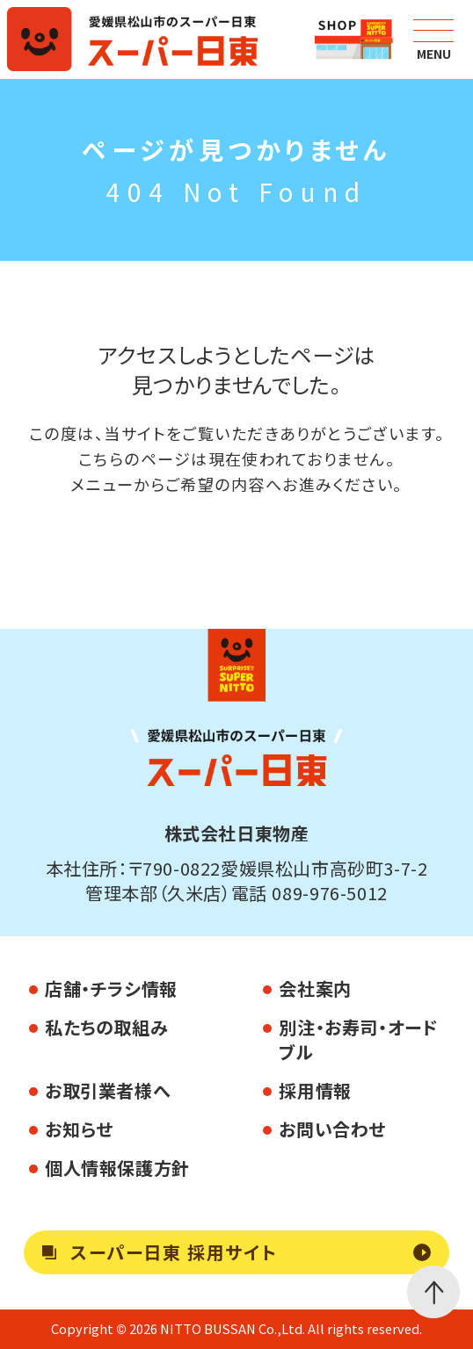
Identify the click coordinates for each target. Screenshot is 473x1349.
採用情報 (315, 1090)
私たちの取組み (106, 1027)
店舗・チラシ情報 (111, 988)
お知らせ (79, 1129)
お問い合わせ (332, 1129)
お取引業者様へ (107, 1090)
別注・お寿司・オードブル (358, 1039)
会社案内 (315, 988)
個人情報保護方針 (117, 1167)
